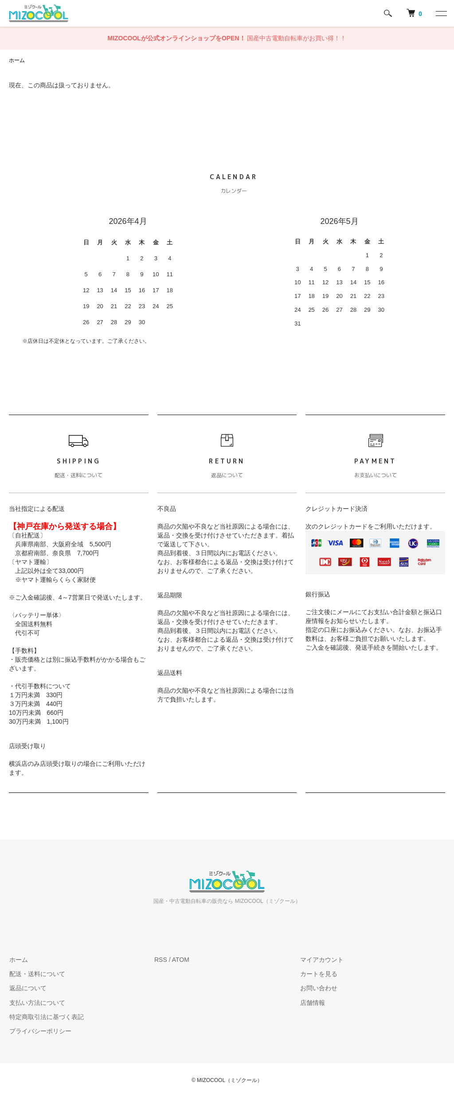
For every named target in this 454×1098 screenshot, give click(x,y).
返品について (27, 988)
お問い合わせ (318, 988)
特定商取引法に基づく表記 (46, 1016)
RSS (160, 959)
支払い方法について (37, 1002)
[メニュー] (440, 13)
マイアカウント (321, 959)
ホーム (17, 60)
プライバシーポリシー (40, 1031)
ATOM (180, 959)
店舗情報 (312, 1002)
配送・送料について (37, 973)
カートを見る (318, 973)
